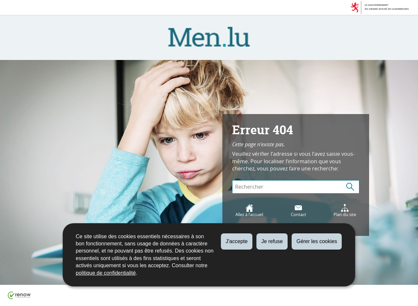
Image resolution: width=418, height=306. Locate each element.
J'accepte (236, 241)
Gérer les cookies (316, 241)
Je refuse (272, 241)
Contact (298, 210)
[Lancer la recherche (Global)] (350, 187)
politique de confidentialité (106, 273)
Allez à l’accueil (249, 210)
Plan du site (345, 210)
